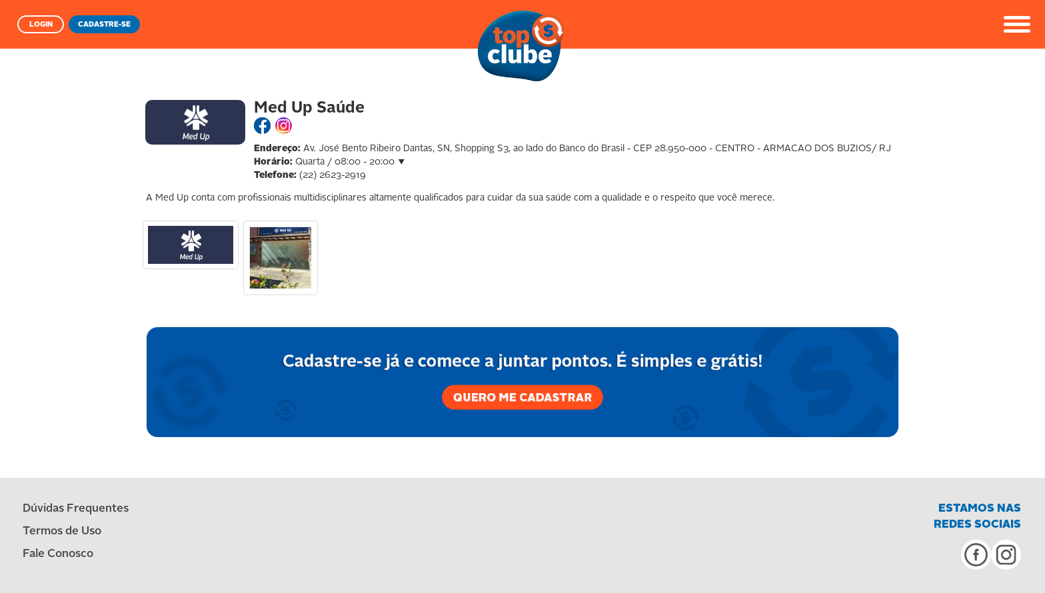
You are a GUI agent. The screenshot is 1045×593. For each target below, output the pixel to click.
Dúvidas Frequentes (76, 508)
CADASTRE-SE (104, 25)
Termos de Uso (62, 531)
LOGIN (41, 25)
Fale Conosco (58, 554)
